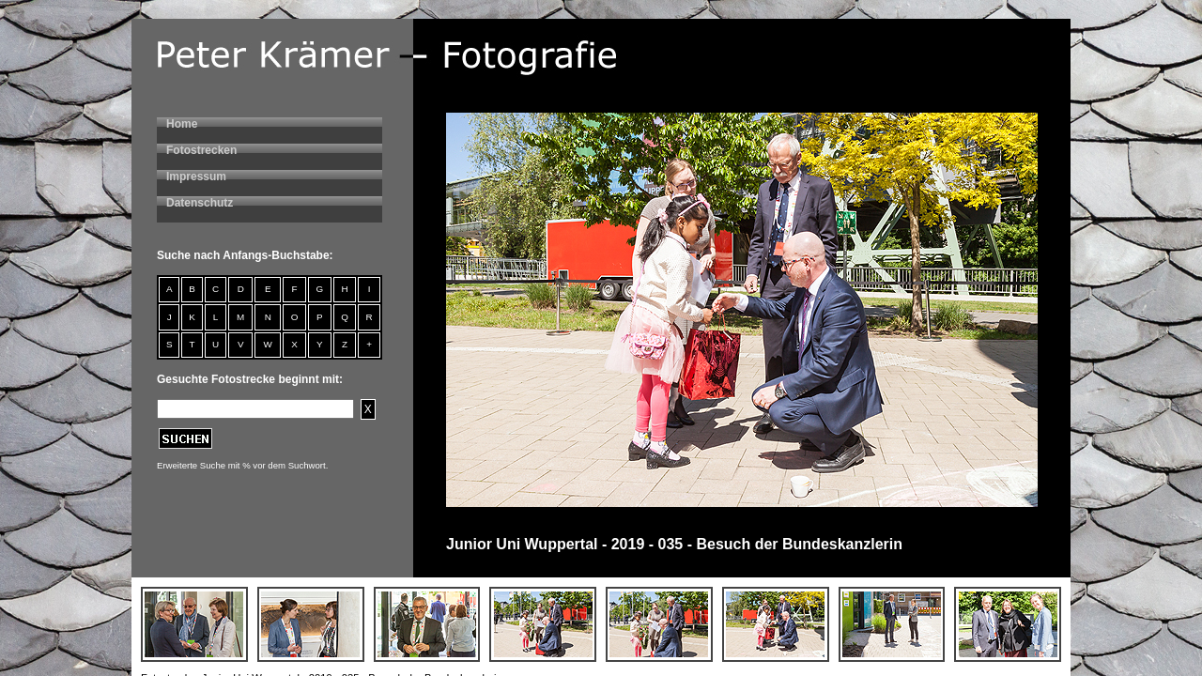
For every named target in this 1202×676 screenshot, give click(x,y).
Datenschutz (199, 202)
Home (181, 124)
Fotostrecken (201, 150)
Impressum (196, 176)
